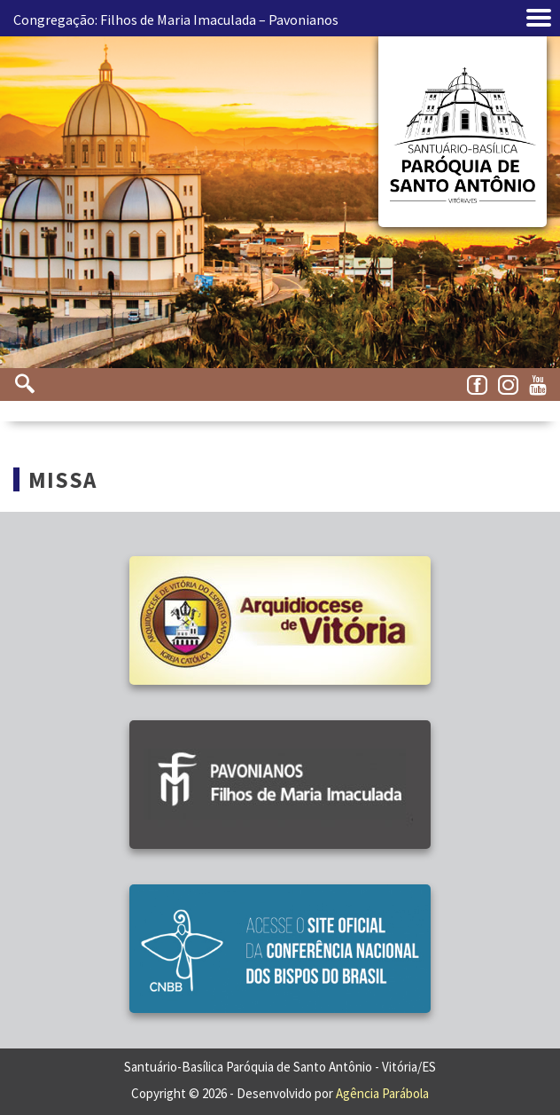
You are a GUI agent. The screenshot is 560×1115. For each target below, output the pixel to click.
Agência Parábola (382, 1093)
